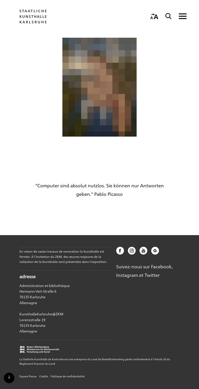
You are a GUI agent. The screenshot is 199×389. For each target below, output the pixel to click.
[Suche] (168, 16)
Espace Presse (28, 376)
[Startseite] (33, 21)
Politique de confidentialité (68, 376)
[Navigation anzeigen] (180, 16)
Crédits (43, 376)
